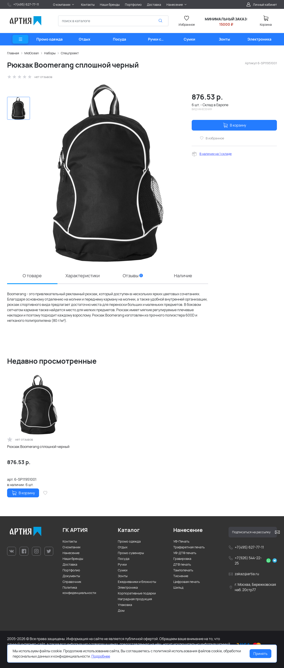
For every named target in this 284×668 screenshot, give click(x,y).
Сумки (122, 570)
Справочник (72, 582)
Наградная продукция (135, 599)
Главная (13, 53)
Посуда (123, 559)
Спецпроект (70, 53)
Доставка (70, 564)
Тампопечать (183, 570)
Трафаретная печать (189, 547)
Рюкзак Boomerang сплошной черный (38, 446)
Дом (121, 610)
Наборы (49, 53)
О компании (71, 547)
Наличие (183, 276)
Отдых (123, 547)
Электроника (128, 587)
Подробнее (100, 656)
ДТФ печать (182, 564)
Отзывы (133, 276)
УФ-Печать (181, 541)
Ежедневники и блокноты (137, 582)
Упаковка (125, 605)
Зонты (123, 576)
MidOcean (31, 53)
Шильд (178, 587)
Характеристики (82, 276)
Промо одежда (129, 541)
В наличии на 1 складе (215, 154)
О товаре (32, 276)
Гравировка (182, 559)
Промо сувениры (131, 553)
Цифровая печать (186, 582)
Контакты (70, 541)
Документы (71, 576)
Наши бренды (73, 559)
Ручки (122, 564)
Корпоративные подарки (137, 593)
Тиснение (180, 576)
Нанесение (71, 553)
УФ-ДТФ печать (184, 553)
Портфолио (71, 570)
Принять (260, 653)
